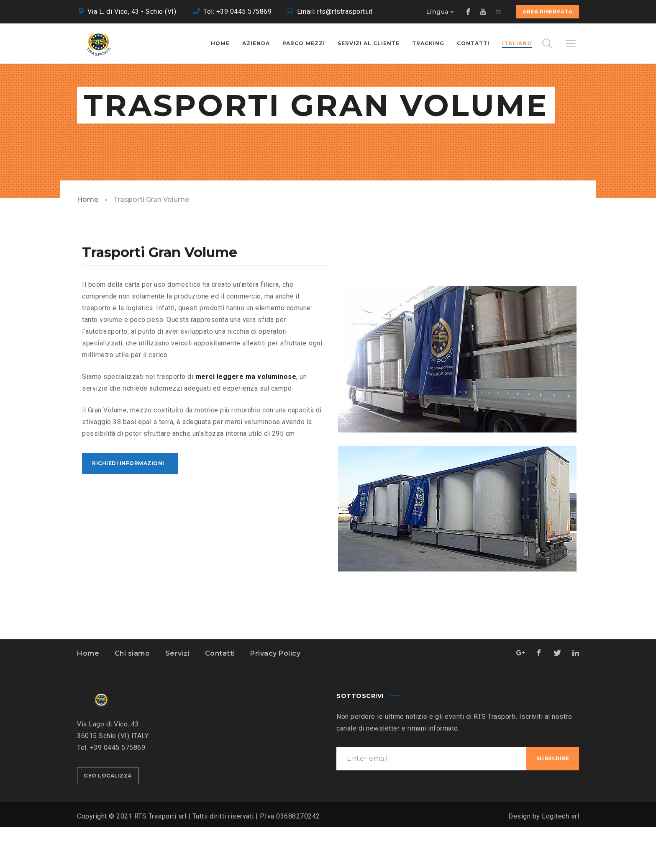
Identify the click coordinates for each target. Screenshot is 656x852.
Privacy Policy (275, 678)
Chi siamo (132, 678)
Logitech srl (560, 841)
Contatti (220, 678)
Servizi (177, 678)
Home (87, 224)
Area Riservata (547, 11)
